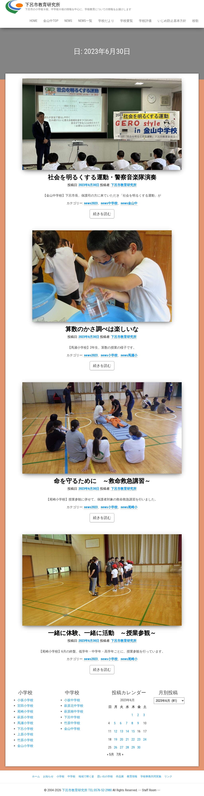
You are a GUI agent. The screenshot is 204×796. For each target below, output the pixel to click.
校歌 (195, 21)
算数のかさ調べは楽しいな (102, 329)
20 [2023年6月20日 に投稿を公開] (121, 739)
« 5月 (110, 754)
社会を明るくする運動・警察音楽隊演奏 (102, 177)
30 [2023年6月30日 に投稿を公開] (138, 747)
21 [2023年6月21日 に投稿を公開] (127, 739)
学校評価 (145, 21)
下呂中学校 (72, 717)
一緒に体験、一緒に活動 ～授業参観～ (102, 632)
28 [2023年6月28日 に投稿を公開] (127, 747)
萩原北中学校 (73, 706)
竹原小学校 (25, 740)
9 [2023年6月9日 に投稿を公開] (138, 723)
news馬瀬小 (129, 355)
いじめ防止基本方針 (172, 21)
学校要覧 (126, 21)
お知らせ (48, 776)
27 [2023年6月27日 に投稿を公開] (121, 747)
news (68, 21)
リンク (168, 776)
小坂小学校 (25, 700)
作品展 (120, 776)
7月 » (119, 754)
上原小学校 (25, 734)
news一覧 (85, 21)
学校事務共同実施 (150, 776)
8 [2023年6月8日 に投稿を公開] (132, 723)
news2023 (91, 203)
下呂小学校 (25, 729)
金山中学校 (72, 729)
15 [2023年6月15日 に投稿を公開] (133, 731)
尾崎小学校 (25, 711)
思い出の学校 (105, 776)
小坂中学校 (72, 700)
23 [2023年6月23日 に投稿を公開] (138, 739)
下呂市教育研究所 (42, 4)
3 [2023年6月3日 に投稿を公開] (144, 715)
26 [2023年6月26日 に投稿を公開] (115, 747)
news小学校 (109, 355)
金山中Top (50, 21)
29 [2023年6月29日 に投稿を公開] (133, 747)
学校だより (106, 21)
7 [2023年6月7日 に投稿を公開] (126, 723)
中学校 (71, 776)
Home (33, 21)
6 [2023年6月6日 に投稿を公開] (121, 723)
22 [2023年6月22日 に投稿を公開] (133, 739)
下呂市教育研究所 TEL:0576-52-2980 (87, 790)
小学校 (60, 776)
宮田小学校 (25, 706)
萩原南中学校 (73, 711)
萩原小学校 (25, 717)
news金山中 (129, 203)
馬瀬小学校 (25, 723)
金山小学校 (25, 746)
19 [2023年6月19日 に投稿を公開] (115, 739)
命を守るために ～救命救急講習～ (102, 480)
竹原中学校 (72, 723)
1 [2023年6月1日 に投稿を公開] (132, 715)
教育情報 (132, 776)
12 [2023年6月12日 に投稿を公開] (115, 731)
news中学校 (109, 203)
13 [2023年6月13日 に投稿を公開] (121, 731)
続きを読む (102, 214)
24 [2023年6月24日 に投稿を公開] (144, 739)
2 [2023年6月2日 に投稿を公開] (138, 715)
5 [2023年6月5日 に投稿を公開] (115, 723)
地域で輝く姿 (86, 776)
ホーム (36, 776)
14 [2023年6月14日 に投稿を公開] (127, 731)
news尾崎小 (129, 507)
